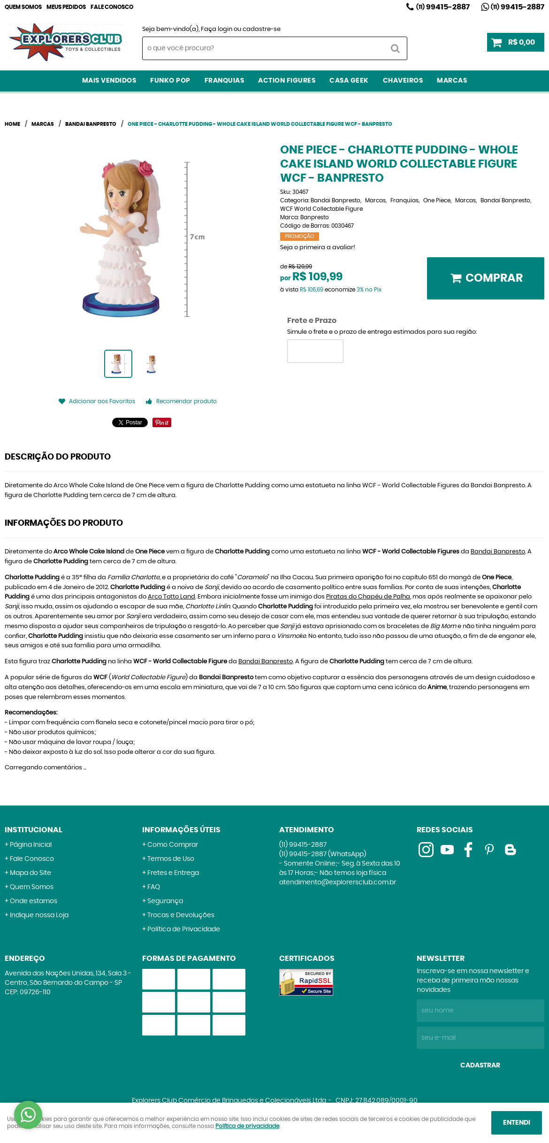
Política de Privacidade (183, 929)
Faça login (216, 29)
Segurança (165, 901)
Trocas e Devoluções (180, 915)
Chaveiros (403, 80)
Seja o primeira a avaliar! (317, 248)
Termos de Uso (170, 859)
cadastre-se (262, 29)
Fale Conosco (112, 7)
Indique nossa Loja (39, 915)
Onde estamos (33, 901)
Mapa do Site (30, 873)
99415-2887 (443, 7)
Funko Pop (170, 80)
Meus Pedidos (66, 7)
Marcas (452, 80)
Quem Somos (23, 7)
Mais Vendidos (109, 80)
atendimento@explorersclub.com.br (337, 882)
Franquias (224, 80)
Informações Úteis (181, 830)
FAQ (153, 887)
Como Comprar (172, 845)
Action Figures (286, 80)
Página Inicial (31, 845)
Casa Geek (349, 80)
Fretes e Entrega (173, 873)
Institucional (33, 830)
